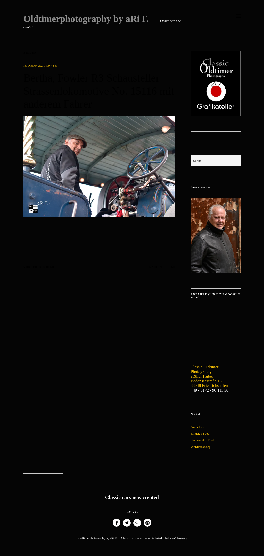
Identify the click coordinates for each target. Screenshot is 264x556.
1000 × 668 (50, 65)
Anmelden (197, 427)
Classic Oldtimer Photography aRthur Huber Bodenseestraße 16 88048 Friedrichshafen (209, 376)
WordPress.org (200, 447)
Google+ (137, 526)
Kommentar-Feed (202, 440)
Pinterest (147, 526)
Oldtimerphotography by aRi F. (86, 19)
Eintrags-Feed (200, 433)
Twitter (127, 526)
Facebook (116, 526)
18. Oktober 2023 (33, 65)
